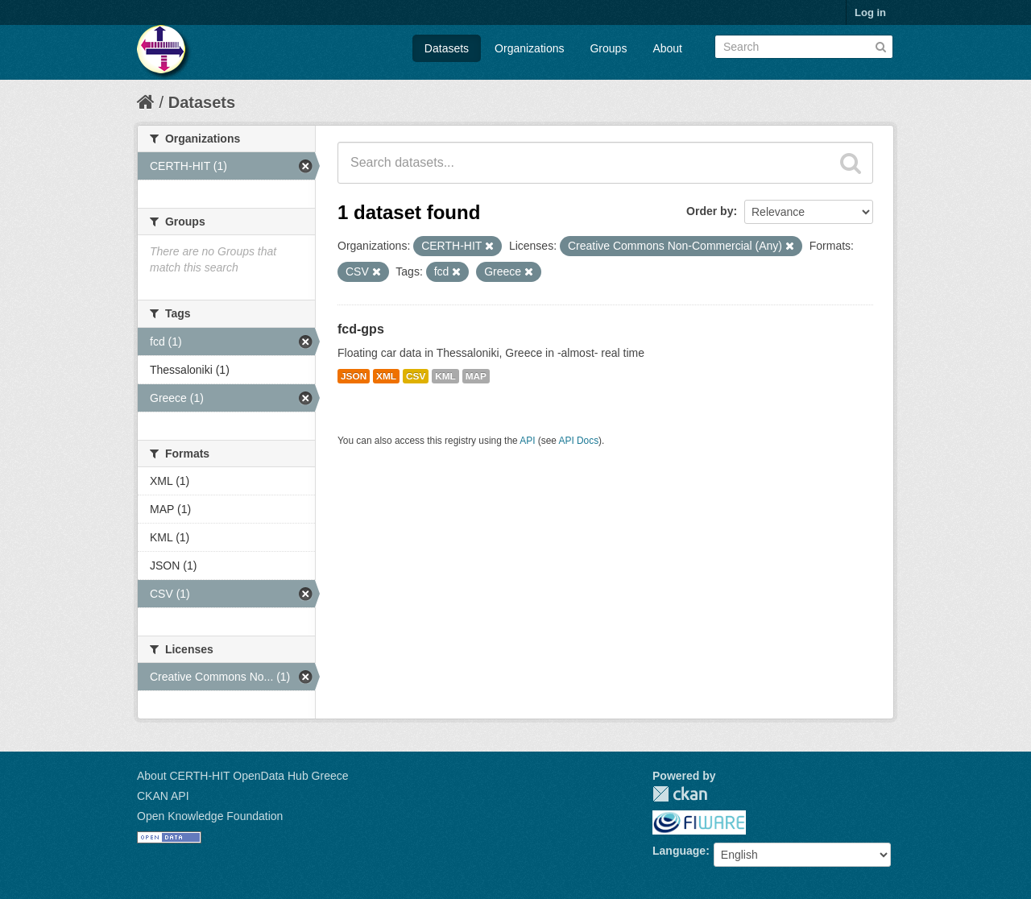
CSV (415, 376)
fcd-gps (360, 329)
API (527, 440)
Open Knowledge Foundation (210, 816)
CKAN (679, 793)
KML (445, 376)
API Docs (579, 440)
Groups (608, 48)
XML (386, 376)
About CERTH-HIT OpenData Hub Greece (243, 775)
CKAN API (163, 795)
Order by (709, 211)
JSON (353, 376)
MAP (476, 376)
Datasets (446, 48)
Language (679, 850)
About (667, 48)
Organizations (529, 48)
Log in (870, 12)
